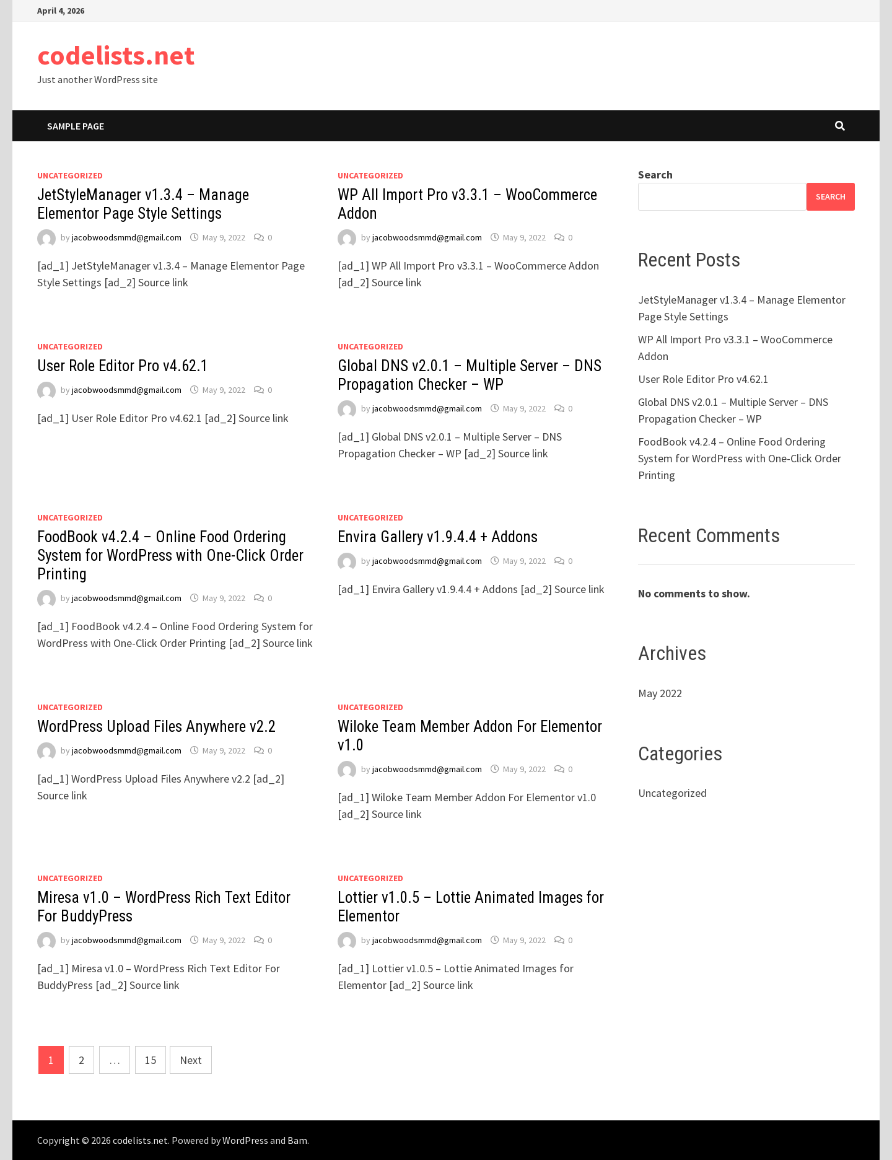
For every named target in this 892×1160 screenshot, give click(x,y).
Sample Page (75, 126)
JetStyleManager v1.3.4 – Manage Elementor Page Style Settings (143, 204)
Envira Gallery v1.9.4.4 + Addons (438, 537)
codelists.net (116, 55)
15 (150, 1060)
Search (655, 174)
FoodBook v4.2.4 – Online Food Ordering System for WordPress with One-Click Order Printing (170, 555)
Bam (297, 1140)
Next (191, 1060)
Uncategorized (70, 175)
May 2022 (660, 693)
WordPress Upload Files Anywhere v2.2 (156, 727)
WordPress (245, 1140)
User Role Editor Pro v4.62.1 (122, 366)
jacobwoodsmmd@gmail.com (126, 237)
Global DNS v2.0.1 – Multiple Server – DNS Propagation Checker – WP (469, 375)
